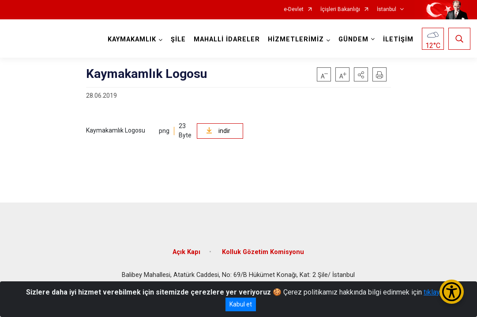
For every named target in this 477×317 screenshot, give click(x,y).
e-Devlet (294, 9)
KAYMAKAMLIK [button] (132, 39)
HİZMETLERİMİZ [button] (296, 39)
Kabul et (240, 304)
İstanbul (386, 9)
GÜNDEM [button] (353, 39)
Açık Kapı (186, 252)
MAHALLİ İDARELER (227, 39)
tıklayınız (437, 292)
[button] (361, 74)
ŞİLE (178, 39)
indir (218, 130)
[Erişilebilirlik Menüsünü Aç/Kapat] (451, 292)
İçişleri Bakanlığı (340, 9)
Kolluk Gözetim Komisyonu (263, 252)
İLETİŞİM (398, 39)
